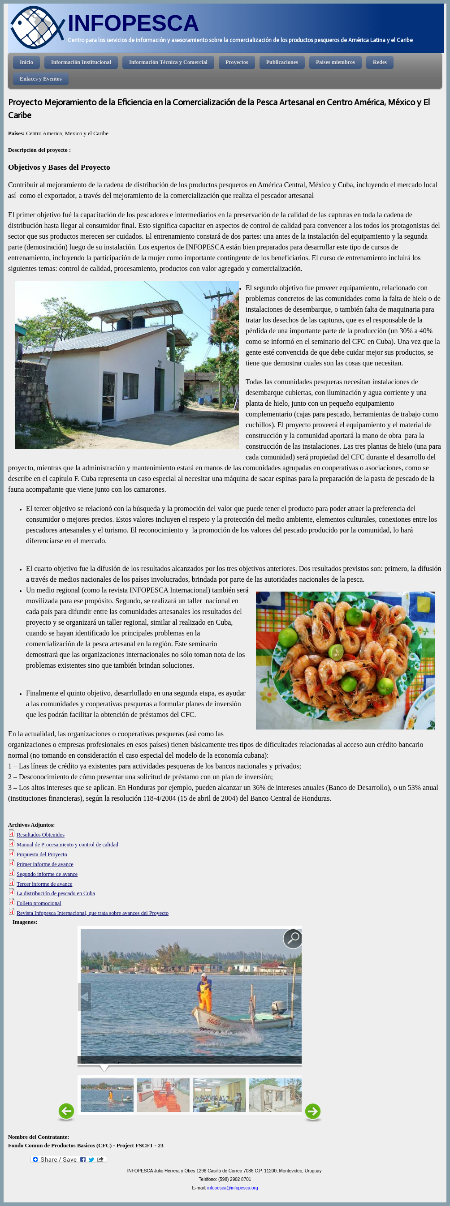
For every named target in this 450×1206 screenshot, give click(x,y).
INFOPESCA (133, 23)
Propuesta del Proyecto (42, 854)
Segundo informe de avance (47, 874)
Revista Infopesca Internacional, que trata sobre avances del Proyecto (93, 913)
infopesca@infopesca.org (232, 1187)
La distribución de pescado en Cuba (56, 893)
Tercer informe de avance (44, 884)
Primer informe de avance (45, 864)
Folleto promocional (39, 903)
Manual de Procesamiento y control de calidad (67, 844)
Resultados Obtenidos (41, 835)
